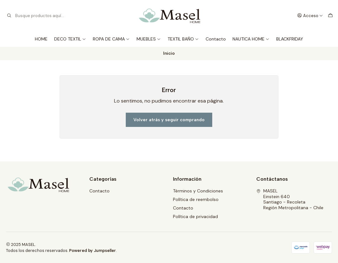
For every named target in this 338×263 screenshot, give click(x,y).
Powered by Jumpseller (92, 250)
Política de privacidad (195, 216)
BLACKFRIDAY (289, 39)
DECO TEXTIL (70, 39)
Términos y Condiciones (198, 191)
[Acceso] (310, 15)
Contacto (216, 39)
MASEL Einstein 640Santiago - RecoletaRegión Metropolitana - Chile (289, 199)
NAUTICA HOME (251, 39)
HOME (41, 39)
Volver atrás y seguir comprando (169, 119)
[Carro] (330, 15)
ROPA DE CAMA (111, 39)
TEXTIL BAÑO (183, 39)
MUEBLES (149, 39)
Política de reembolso (196, 199)
